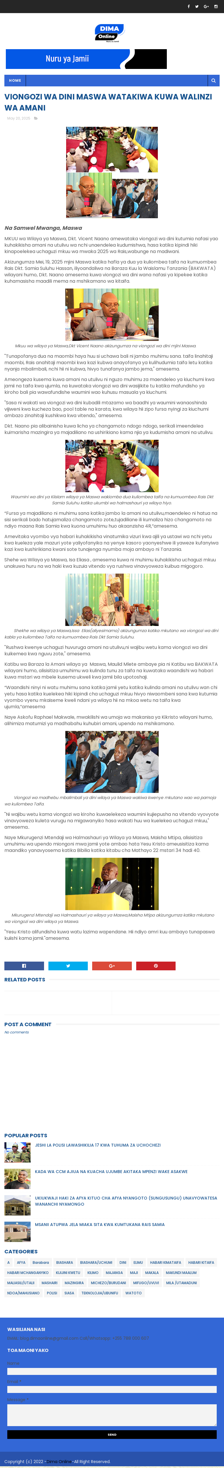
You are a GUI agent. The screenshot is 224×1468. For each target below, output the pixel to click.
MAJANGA (114, 1274)
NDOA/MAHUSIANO (23, 1294)
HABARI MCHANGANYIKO (28, 1274)
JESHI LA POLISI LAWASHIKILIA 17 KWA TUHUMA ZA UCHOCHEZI (98, 1147)
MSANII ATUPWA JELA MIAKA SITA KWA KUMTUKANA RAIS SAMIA (100, 1226)
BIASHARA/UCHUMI (96, 1264)
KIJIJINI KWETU (68, 1274)
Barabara (41, 1264)
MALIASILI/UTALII (20, 1284)
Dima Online (59, 1463)
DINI (123, 1264)
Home (15, 81)
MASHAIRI (49, 1284)
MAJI (134, 1274)
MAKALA (152, 1274)
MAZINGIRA (74, 1284)
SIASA (69, 1294)
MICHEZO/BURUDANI (108, 1284)
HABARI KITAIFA (201, 1264)
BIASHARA (64, 1264)
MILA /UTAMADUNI (181, 1284)
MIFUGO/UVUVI (146, 1284)
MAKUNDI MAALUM (181, 1274)
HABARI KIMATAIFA (165, 1264)
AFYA (21, 1264)
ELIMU (138, 1264)
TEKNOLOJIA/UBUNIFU (99, 1294)
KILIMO (93, 1274)
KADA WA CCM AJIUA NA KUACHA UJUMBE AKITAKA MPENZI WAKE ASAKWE (111, 1173)
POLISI (52, 1294)
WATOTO (133, 1294)
